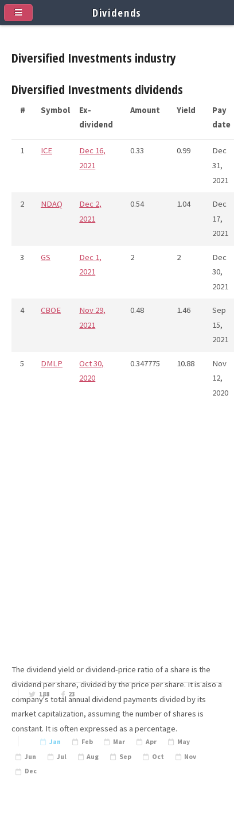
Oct (158, 756)
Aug (93, 756)
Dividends (117, 12)
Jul (62, 756)
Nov (190, 756)
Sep (125, 756)
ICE (46, 150)
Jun (30, 756)
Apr (151, 741)
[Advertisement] (117, 545)
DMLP (52, 363)
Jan (55, 741)
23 (71, 694)
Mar (119, 741)
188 (44, 694)
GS (45, 257)
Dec (31, 771)
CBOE (51, 310)
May (183, 741)
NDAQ (52, 204)
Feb (87, 741)
